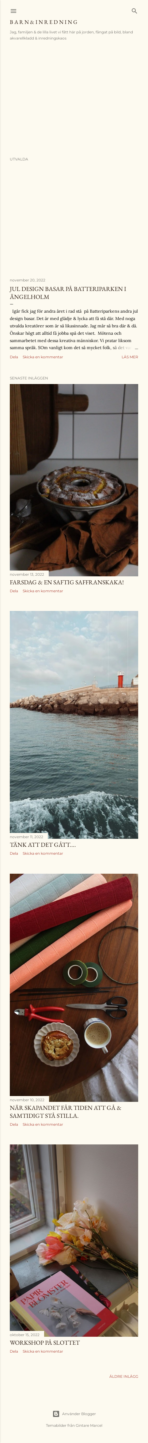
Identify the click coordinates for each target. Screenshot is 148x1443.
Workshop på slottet (45, 1343)
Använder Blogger (74, 1414)
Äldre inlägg (123, 1376)
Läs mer (130, 357)
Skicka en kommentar (43, 357)
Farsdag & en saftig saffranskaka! (67, 582)
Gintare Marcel (89, 1425)
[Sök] (134, 10)
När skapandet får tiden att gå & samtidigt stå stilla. (65, 1112)
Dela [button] (14, 357)
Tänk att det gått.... (43, 845)
